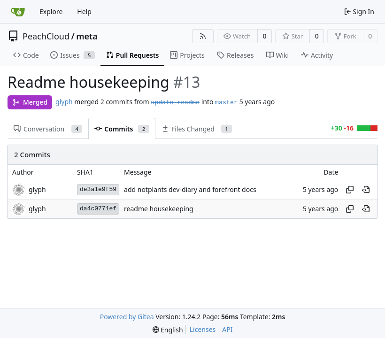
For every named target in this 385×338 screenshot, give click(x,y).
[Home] (18, 11)
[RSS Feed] (203, 36)
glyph (64, 101)
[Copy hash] (350, 190)
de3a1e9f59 (98, 189)
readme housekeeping (158, 208)
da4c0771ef (98, 208)
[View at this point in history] (366, 190)
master (226, 102)
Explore (50, 11)
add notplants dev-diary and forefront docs (190, 189)
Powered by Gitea (127, 316)
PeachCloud (46, 36)
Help (84, 11)
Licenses (203, 329)
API (227, 329)
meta (87, 36)
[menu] (168, 329)
